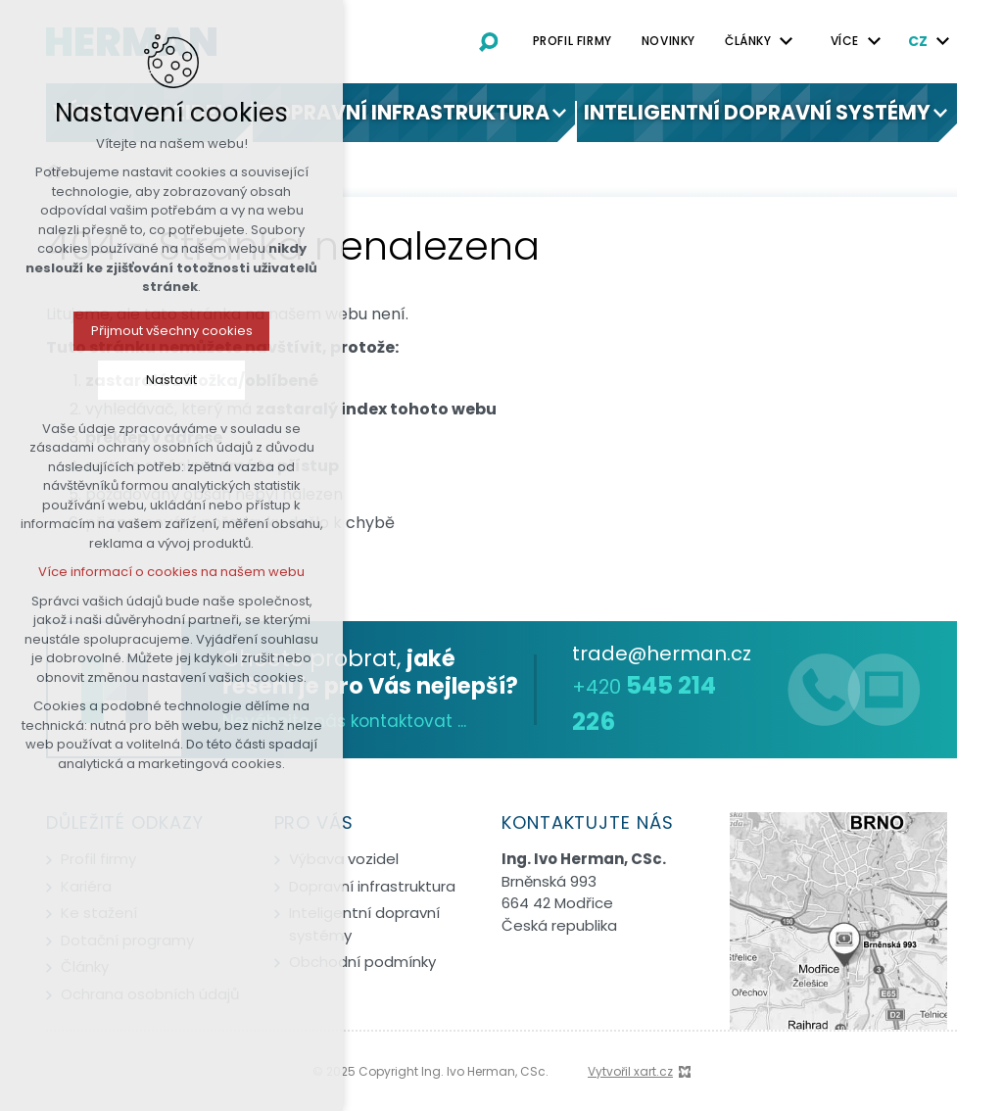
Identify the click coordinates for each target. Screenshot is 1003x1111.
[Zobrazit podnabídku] (559, 112)
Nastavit (80, 379)
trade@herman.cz (661, 653)
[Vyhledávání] (489, 41)
